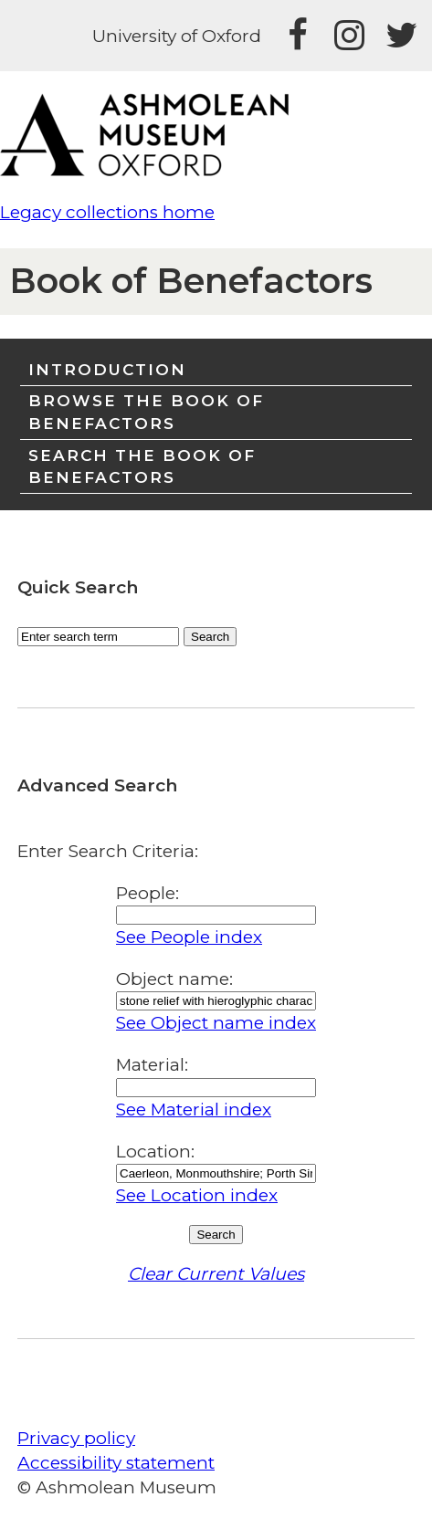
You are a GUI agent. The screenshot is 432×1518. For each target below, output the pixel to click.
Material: (152, 1064)
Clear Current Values (216, 1273)
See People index (189, 937)
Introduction (107, 369)
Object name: (174, 978)
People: (147, 893)
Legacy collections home (107, 212)
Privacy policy (76, 1438)
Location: (155, 1151)
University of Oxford (176, 36)
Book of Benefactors (191, 280)
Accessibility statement (116, 1462)
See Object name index (216, 1022)
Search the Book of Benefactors (142, 466)
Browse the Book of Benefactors (146, 411)
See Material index (193, 1109)
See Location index (197, 1195)
